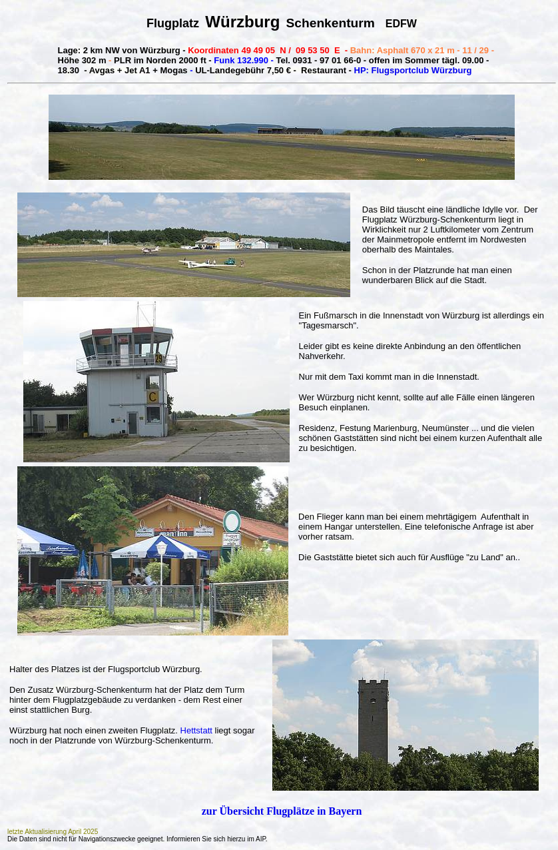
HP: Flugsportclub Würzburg (413, 70)
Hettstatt (197, 730)
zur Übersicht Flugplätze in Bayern (282, 811)
